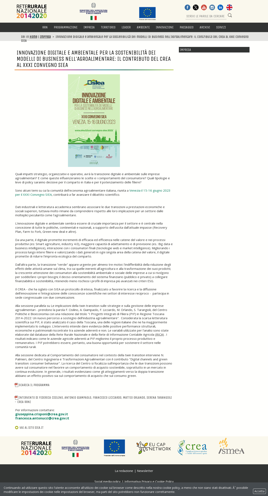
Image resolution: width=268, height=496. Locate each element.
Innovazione (165, 27)
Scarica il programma (32, 385)
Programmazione (65, 27)
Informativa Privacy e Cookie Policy (149, 481)
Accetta (259, 491)
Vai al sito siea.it (29, 428)
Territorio (108, 27)
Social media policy (107, 481)
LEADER (126, 27)
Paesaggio (186, 27)
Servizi (221, 27)
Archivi (205, 27)
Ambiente (143, 27)
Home (33, 37)
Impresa (89, 27)
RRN (45, 27)
